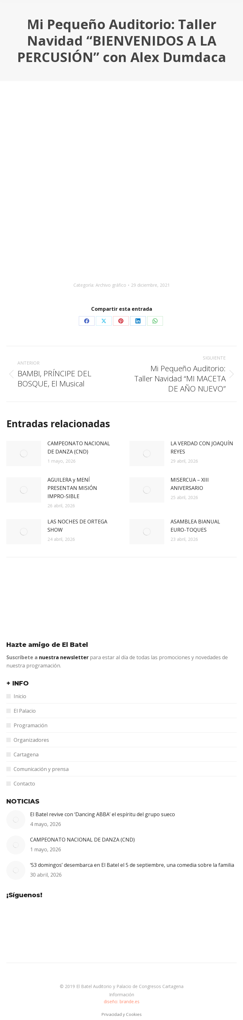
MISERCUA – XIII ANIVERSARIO (190, 483)
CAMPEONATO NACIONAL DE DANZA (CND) (78, 447)
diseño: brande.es (122, 1001)
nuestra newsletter (64, 657)
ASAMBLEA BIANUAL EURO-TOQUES (195, 525)
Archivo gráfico (111, 285)
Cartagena (26, 754)
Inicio (20, 696)
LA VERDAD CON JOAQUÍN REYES (202, 447)
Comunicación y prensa (41, 769)
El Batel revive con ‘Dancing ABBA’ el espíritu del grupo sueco (102, 814)
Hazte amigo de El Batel (47, 644)
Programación (30, 725)
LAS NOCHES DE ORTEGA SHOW (77, 525)
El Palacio (25, 710)
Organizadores (31, 739)
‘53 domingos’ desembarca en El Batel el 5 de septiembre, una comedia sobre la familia (132, 864)
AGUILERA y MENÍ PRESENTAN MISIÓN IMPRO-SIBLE (72, 488)
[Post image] (23, 453)
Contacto (24, 783)
